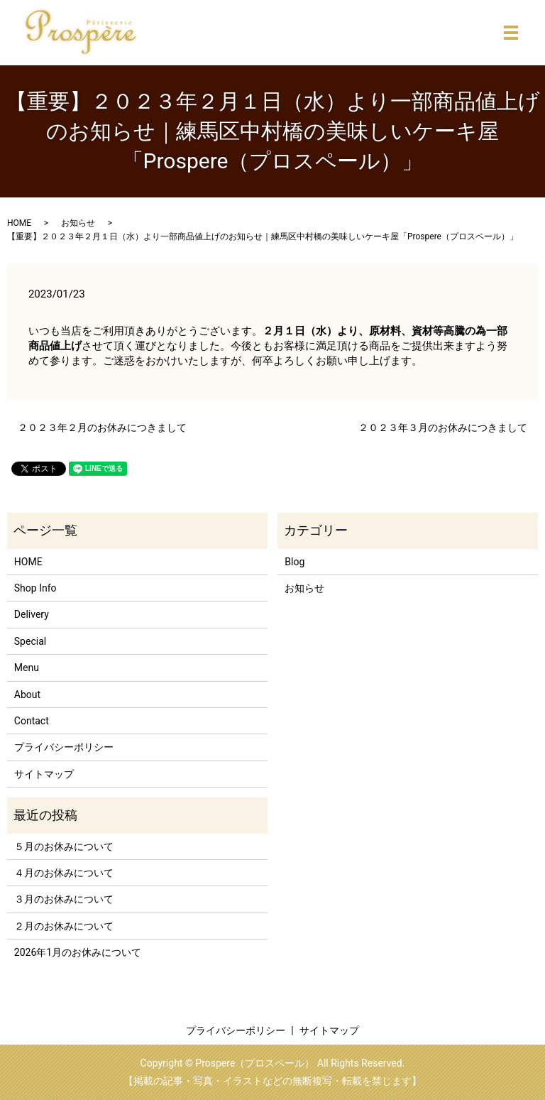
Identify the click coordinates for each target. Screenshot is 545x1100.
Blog (294, 561)
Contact (31, 720)
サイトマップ (44, 774)
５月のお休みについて (64, 846)
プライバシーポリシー (64, 747)
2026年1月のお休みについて (77, 952)
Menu (26, 667)
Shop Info (35, 588)
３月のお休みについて (64, 899)
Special (30, 641)
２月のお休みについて (64, 926)
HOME (19, 223)
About (27, 694)
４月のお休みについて (64, 872)
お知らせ (78, 223)
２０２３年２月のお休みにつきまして (102, 427)
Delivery (31, 614)
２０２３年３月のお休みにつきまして (442, 427)
